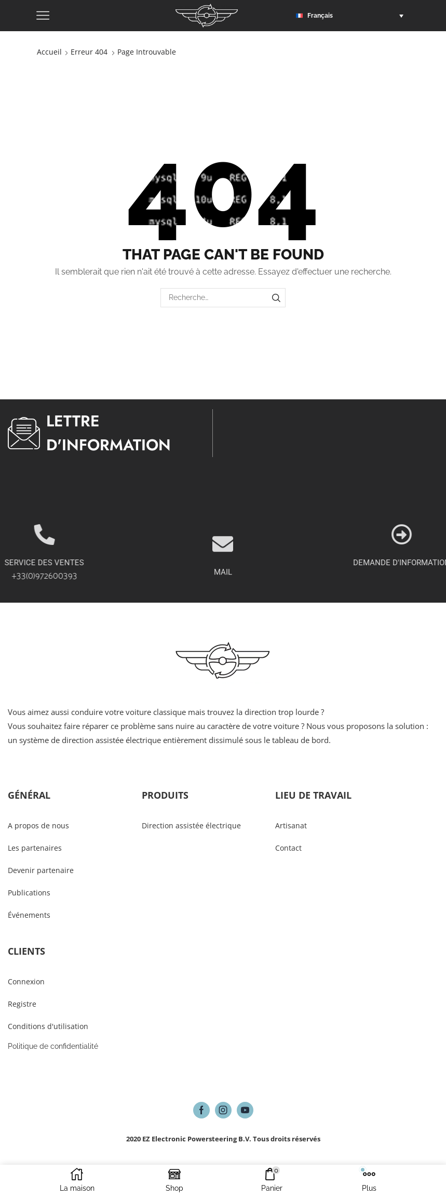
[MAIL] (222, 571)
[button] (352, 15)
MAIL (223, 599)
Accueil (49, 52)
